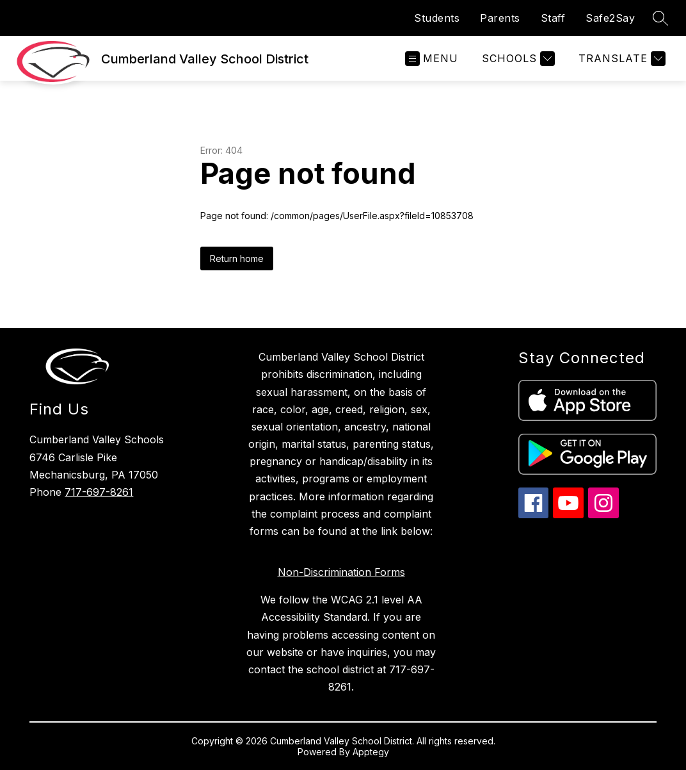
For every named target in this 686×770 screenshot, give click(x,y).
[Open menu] (431, 59)
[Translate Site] (620, 59)
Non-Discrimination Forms (341, 572)
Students (436, 18)
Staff (553, 18)
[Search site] (660, 18)
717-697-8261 (99, 492)
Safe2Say (610, 18)
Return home (237, 258)
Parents (500, 18)
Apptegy (371, 751)
